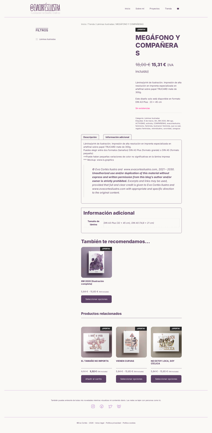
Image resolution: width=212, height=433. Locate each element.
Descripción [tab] (90, 137)
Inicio (127, 8)
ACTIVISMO (140, 123)
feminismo (139, 126)
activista (149, 123)
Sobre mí (140, 8)
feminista (149, 126)
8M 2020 (162, 121)
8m (156, 121)
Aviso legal (99, 423)
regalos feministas (142, 129)
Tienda (168, 8)
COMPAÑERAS (160, 123)
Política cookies (129, 423)
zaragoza (176, 129)
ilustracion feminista (162, 126)
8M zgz (170, 121)
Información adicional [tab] (117, 137)
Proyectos (155, 8)
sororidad (167, 129)
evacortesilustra (173, 123)
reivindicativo (157, 129)
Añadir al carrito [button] (93, 379)
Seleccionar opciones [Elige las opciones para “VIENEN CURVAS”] (131, 379)
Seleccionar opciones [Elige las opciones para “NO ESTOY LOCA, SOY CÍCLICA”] (166, 379)
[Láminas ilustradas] (37, 39)
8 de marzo (148, 121)
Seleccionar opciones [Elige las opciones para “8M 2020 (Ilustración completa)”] (96, 299)
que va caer (176, 126)
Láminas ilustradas (105, 24)
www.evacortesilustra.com (108, 188)
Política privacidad (113, 423)
